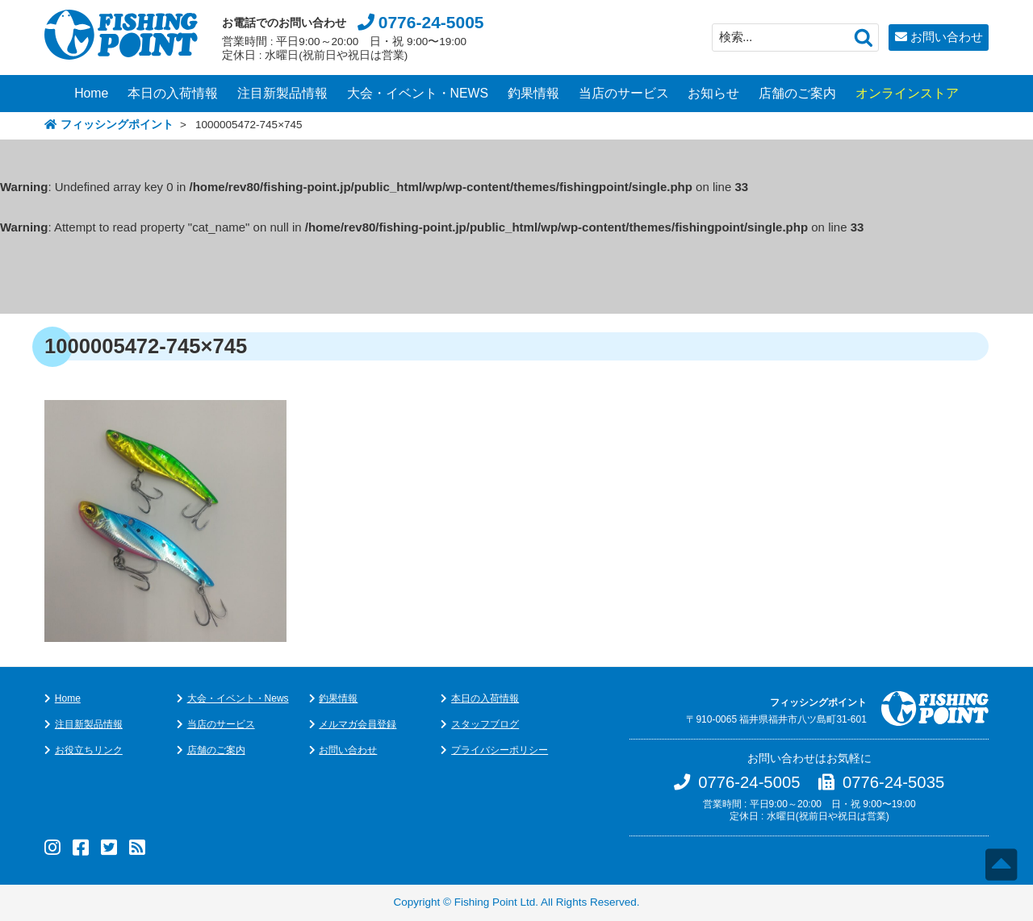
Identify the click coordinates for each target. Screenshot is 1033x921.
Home (91, 93)
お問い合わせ (946, 37)
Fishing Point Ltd (495, 902)
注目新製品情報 (282, 93)
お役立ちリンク (89, 750)
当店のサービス (624, 93)
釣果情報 (533, 93)
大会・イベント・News (238, 698)
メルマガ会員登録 (357, 724)
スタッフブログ (485, 724)
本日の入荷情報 (173, 93)
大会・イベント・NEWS (418, 93)
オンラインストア (907, 93)
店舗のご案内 (797, 93)
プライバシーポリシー (499, 750)
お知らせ (713, 93)
